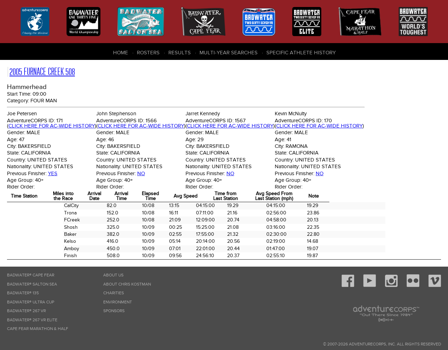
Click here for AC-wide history (51, 126)
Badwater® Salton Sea (32, 284)
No (141, 173)
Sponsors (114, 311)
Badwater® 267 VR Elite (32, 320)
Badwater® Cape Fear (30, 275)
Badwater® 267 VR (26, 311)
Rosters (148, 52)
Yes (52, 173)
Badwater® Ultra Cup (30, 302)
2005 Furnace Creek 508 (42, 71)
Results (179, 52)
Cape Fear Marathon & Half (37, 329)
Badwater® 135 (23, 293)
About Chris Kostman (127, 284)
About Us (113, 275)
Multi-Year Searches (229, 52)
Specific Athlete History (301, 52)
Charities (113, 293)
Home (120, 52)
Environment (117, 302)
